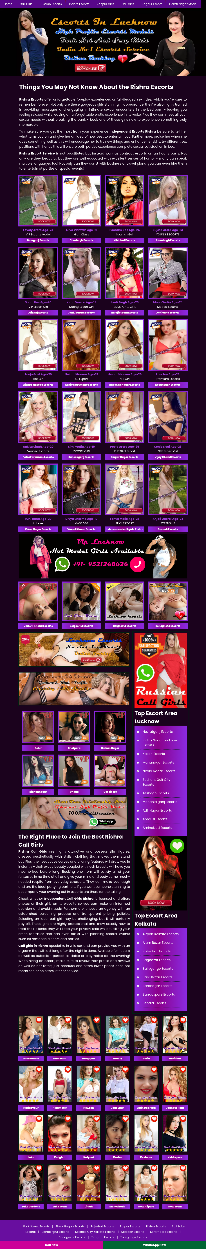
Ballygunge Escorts (158, 968)
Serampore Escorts (163, 1232)
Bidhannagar (38, 792)
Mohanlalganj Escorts (160, 802)
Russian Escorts (51, 4)
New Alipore (146, 1206)
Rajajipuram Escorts (124, 312)
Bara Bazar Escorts (158, 977)
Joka (31, 1157)
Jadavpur (117, 1108)
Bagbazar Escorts (157, 960)
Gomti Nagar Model (183, 4)
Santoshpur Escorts (55, 1232)
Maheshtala (117, 1206)
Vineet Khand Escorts (81, 529)
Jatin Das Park (146, 1108)
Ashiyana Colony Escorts (81, 385)
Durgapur (88, 1058)
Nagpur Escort (152, 4)
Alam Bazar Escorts (158, 942)
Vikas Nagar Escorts (38, 529)
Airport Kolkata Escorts (161, 934)
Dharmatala (31, 1058)
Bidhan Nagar (110, 748)
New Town (175, 1206)
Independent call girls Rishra (125, 529)
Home (8, 4)
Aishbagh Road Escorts (38, 385)
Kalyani (88, 1157)
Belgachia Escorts (81, 626)
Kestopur (146, 1157)
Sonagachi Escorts (72, 1237)
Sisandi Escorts (168, 529)
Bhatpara (74, 748)
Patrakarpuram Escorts (38, 457)
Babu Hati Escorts (157, 951)
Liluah (88, 1206)
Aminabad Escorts (157, 827)
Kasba (117, 1157)
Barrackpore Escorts (159, 994)
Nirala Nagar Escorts (159, 771)
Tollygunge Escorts (133, 1237)
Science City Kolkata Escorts (95, 1232)
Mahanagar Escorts (158, 762)
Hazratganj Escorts (158, 731)
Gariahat (175, 1058)
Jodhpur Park (175, 1108)
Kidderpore (174, 1157)
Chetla (74, 792)
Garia (146, 1058)
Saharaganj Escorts (81, 457)
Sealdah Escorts (132, 1232)
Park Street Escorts (36, 1226)
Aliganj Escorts (38, 312)
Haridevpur (31, 1108)
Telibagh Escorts (156, 793)
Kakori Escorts (154, 753)
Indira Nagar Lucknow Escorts (160, 742)
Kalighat (60, 1157)
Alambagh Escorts (168, 240)
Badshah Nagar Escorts (124, 385)
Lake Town (60, 1206)
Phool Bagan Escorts (70, 1226)
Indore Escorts (79, 4)
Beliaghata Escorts (167, 626)
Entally (117, 1058)
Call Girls (26, 4)
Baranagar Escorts (157, 986)
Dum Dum (59, 1058)
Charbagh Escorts (81, 240)
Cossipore (110, 792)
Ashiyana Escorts (167, 312)
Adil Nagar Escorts (157, 810)
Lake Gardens (31, 1206)
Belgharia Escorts (124, 626)
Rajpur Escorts (130, 1226)
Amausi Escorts (155, 819)
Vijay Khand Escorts (168, 457)
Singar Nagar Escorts (124, 457)
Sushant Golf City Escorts (156, 782)
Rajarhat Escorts (102, 1226)
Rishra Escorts (156, 1226)
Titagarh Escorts (103, 1237)
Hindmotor (60, 1108)
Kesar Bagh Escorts (168, 385)
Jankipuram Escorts (81, 312)
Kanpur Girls (105, 4)
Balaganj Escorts (38, 240)
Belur (38, 748)
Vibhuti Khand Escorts (38, 626)
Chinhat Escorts (124, 240)
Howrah (88, 1108)
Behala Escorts (154, 1003)
